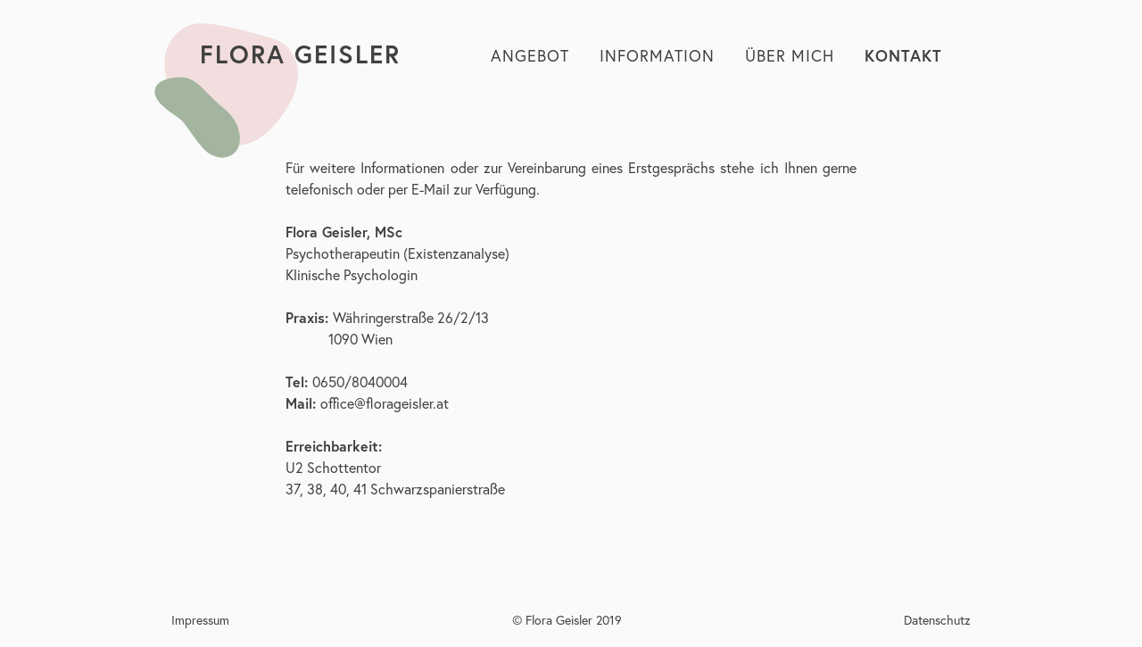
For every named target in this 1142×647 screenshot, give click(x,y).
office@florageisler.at (384, 403)
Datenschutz (937, 619)
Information (657, 55)
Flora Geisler (300, 54)
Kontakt (903, 55)
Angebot (530, 55)
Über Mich (789, 55)
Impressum (200, 619)
